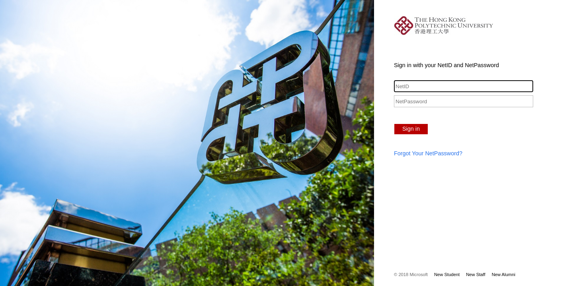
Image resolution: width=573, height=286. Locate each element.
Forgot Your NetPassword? (428, 153)
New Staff (475, 274)
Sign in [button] (411, 129)
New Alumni (503, 274)
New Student (447, 274)
